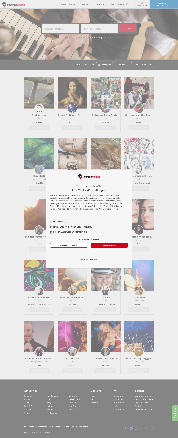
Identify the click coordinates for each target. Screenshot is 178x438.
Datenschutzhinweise (88, 259)
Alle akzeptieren (109, 245)
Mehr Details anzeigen (89, 239)
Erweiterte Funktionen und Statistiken (73, 227)
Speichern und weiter (68, 245)
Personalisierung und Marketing (70, 232)
